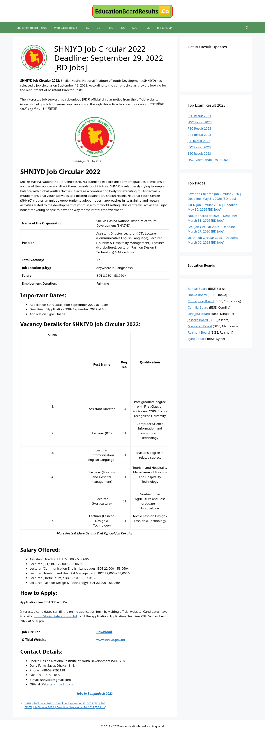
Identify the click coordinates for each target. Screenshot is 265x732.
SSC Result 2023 (199, 116)
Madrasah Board (200, 326)
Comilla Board (198, 307)
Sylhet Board (197, 339)
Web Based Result (65, 27)
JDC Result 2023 (199, 147)
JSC (111, 27)
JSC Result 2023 (199, 141)
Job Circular (164, 27)
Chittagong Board (201, 301)
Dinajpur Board (199, 314)
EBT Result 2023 (199, 135)
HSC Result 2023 (200, 122)
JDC (123, 27)
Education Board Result (32, 27)
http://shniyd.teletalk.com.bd (55, 616)
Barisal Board (197, 288)
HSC (147, 27)
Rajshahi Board (199, 332)
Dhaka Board (197, 295)
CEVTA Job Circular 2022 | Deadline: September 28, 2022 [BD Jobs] (65, 707)
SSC (134, 27)
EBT (99, 27)
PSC (86, 27)
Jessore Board (198, 320)
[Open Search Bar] (247, 27)
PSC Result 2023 (199, 128)
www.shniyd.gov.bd (110, 640)
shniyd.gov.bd (64, 684)
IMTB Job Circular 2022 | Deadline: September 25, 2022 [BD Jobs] (64, 703)
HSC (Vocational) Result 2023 (208, 160)
